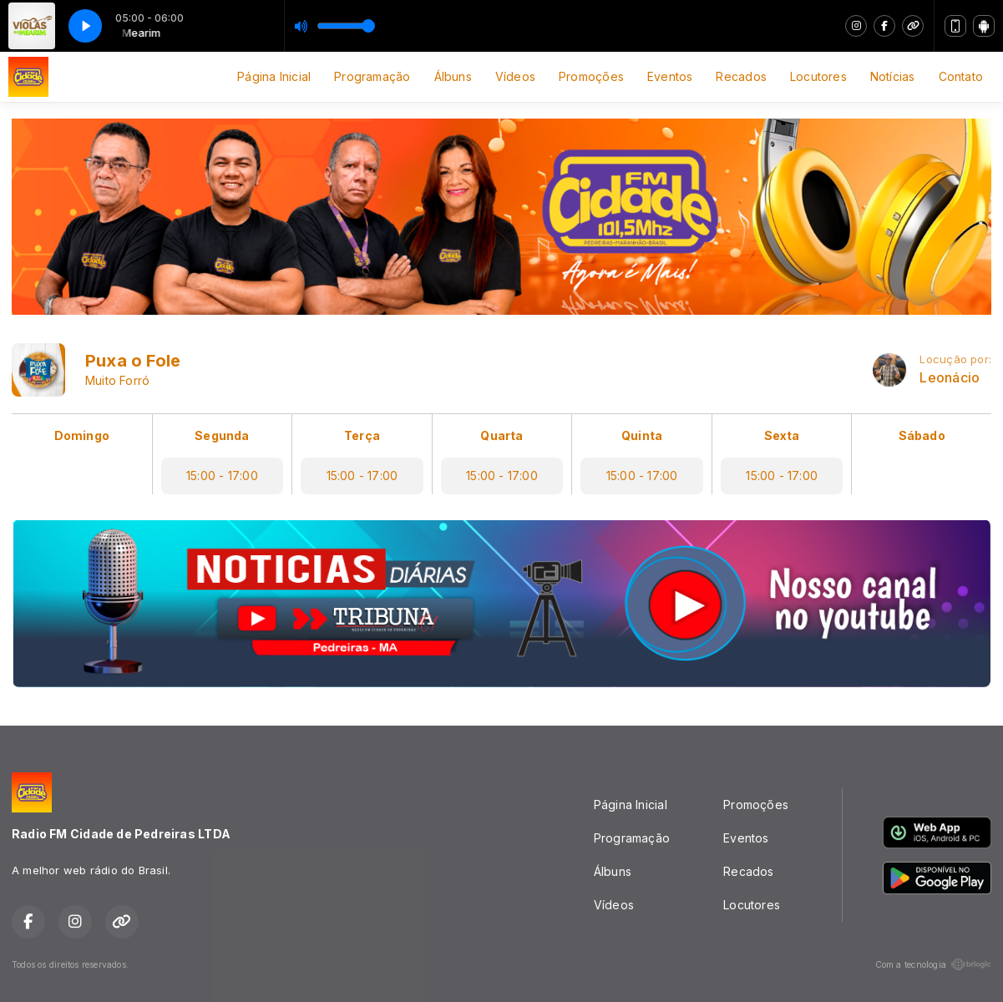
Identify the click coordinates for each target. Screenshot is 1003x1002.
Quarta (501, 435)
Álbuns (453, 76)
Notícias (892, 76)
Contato (961, 76)
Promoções (591, 76)
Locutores (818, 76)
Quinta (641, 435)
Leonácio (949, 378)
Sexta (782, 435)
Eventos (669, 76)
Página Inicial (274, 76)
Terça (362, 435)
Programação (372, 76)
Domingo (81, 435)
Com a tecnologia (933, 964)
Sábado (922, 435)
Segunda (222, 435)
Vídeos (515, 76)
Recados (741, 76)
